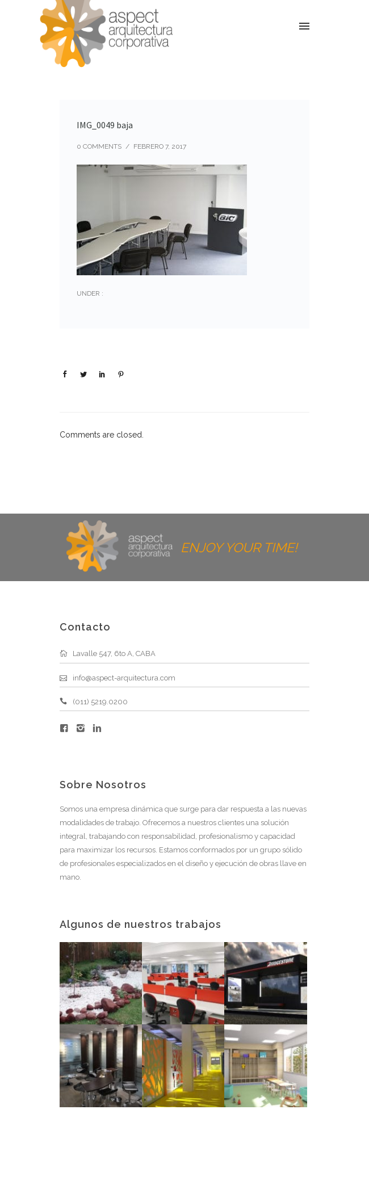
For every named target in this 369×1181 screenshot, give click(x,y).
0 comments (99, 146)
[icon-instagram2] (83, 728)
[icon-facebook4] (67, 728)
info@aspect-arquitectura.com (124, 678)
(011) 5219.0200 (100, 701)
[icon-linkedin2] (97, 728)
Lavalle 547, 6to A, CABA (114, 653)
